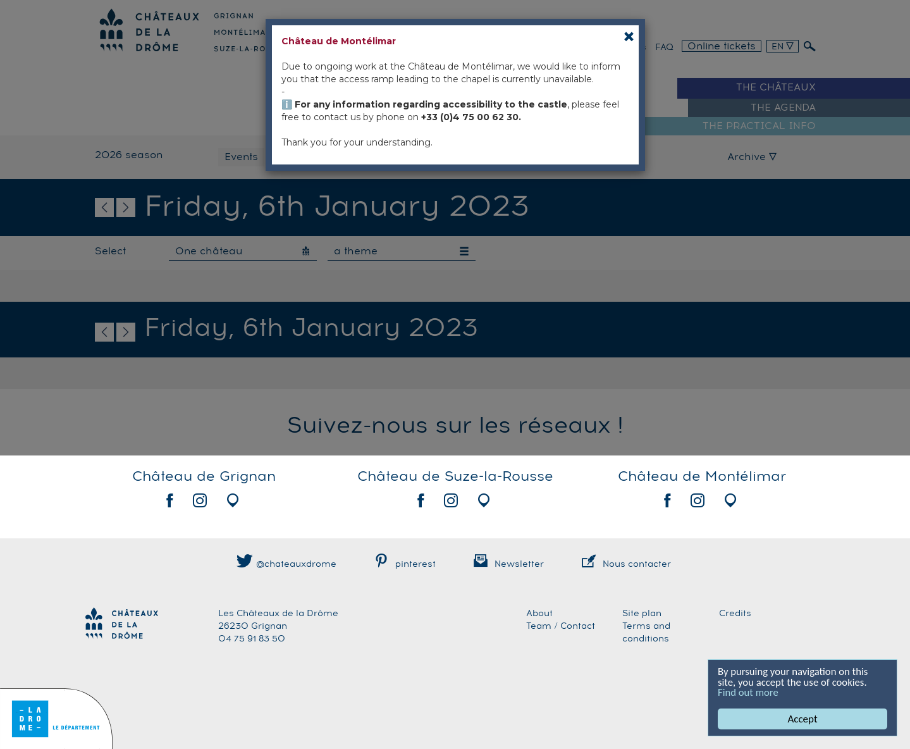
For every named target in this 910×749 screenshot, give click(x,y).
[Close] (629, 36)
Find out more (749, 692)
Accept (803, 719)
